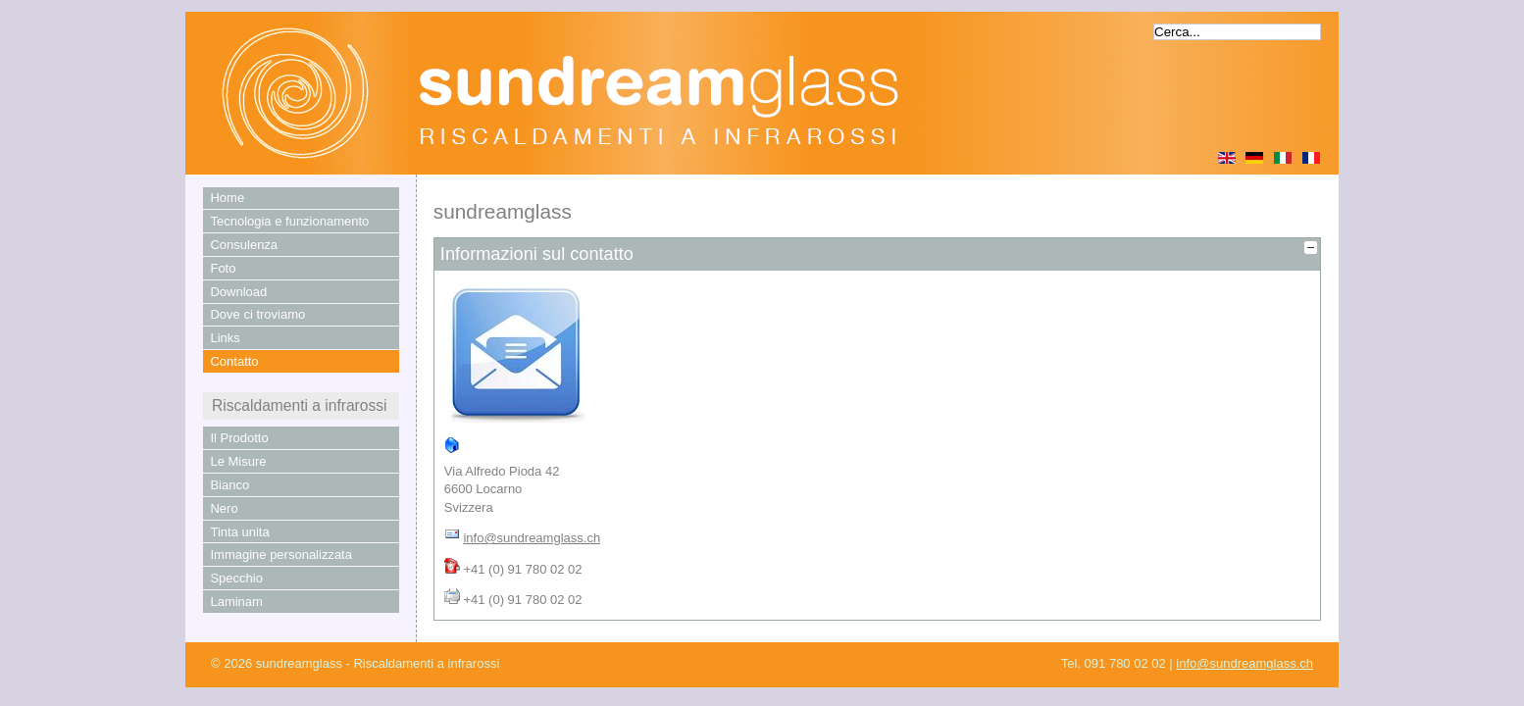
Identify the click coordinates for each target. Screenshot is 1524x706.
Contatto (234, 361)
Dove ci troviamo (257, 314)
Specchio (236, 578)
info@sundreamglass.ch (531, 537)
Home (227, 197)
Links (224, 337)
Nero (223, 508)
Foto (222, 268)
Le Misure (238, 461)
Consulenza (244, 244)
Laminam (236, 601)
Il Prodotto (239, 437)
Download (238, 291)
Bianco (229, 485)
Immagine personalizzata (281, 554)
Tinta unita (239, 532)
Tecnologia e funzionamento (289, 221)
